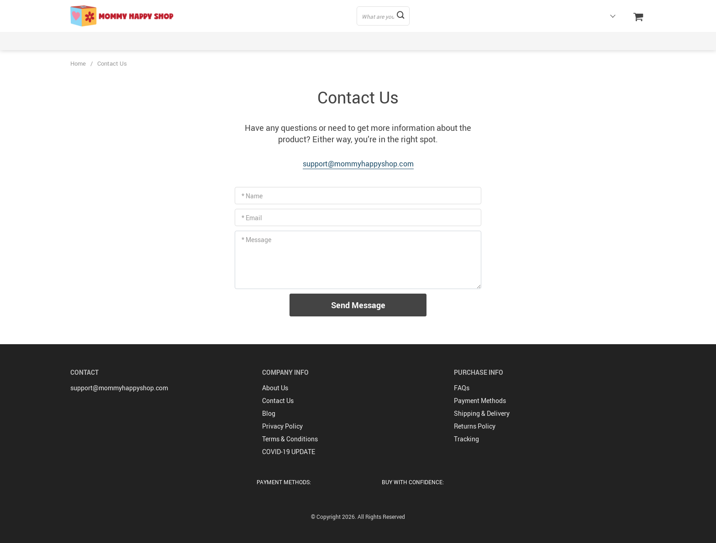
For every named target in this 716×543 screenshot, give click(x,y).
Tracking (466, 438)
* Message (256, 239)
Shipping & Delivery (482, 413)
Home (78, 63)
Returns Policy (474, 426)
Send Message (358, 305)
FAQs (461, 387)
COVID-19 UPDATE (288, 451)
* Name (252, 195)
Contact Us (278, 400)
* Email (252, 217)
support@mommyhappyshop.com (358, 164)
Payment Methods (480, 400)
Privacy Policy (282, 426)
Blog (268, 413)
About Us (275, 387)
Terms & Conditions (290, 438)
